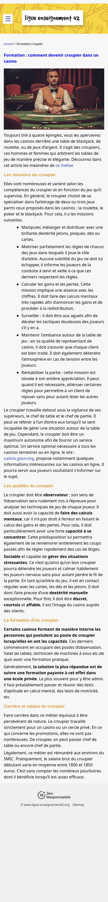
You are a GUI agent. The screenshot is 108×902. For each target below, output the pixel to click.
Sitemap (78, 805)
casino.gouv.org (19, 458)
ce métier (64, 165)
